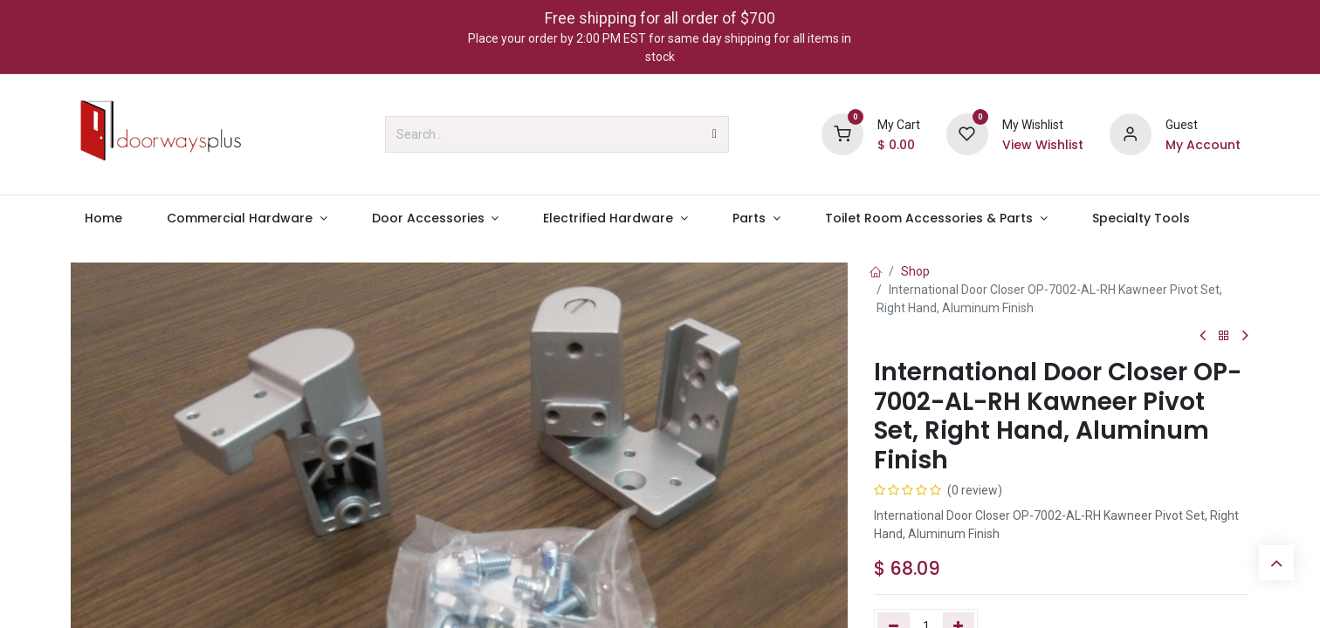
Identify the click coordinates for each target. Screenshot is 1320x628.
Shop (915, 271)
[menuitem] (103, 218)
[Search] (714, 134)
